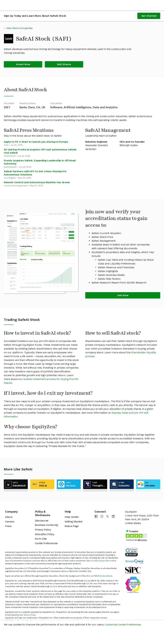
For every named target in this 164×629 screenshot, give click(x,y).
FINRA (71, 571)
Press (8, 526)
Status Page (72, 526)
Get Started (148, 15)
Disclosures (41, 520)
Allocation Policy (44, 534)
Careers (9, 521)
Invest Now (23, 64)
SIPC (77, 571)
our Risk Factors (98, 561)
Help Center (72, 516)
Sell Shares (64, 64)
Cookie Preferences (46, 543)
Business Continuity (46, 524)
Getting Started (73, 521)
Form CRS (41, 538)
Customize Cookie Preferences (123, 624)
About (8, 516)
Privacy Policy (43, 529)
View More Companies (19, 28)
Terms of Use (29, 615)
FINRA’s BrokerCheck (103, 576)
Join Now (122, 295)
